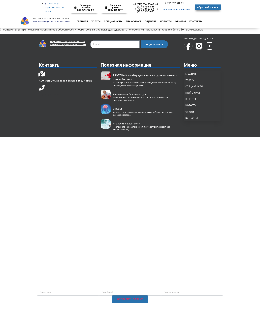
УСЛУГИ (95, 21)
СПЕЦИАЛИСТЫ (113, 21)
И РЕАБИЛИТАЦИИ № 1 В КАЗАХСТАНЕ (68, 44)
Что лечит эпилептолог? (126, 123)
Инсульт (117, 109)
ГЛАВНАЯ (82, 21)
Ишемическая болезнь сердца (130, 94)
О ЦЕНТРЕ (150, 21)
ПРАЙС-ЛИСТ (133, 21)
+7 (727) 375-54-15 (50, 94)
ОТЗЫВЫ (179, 21)
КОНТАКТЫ (194, 21)
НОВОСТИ (165, 21)
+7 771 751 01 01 (173, 3)
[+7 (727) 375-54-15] (42, 88)
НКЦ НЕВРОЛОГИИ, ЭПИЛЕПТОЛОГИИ (51, 19)
